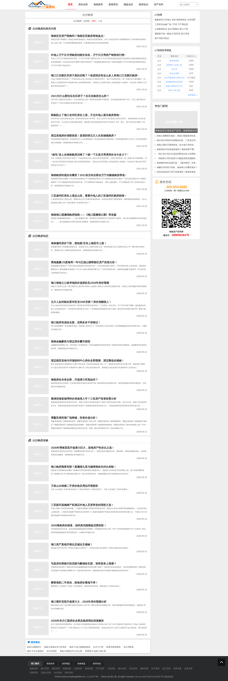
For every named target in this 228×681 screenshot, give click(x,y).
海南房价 (51, 663)
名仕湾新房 (128, 647)
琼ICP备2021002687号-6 (154, 676)
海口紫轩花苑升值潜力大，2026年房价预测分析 (78, 601)
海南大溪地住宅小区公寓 (71, 651)
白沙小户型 (98, 647)
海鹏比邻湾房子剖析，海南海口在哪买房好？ (177, 167)
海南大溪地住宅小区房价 (55, 647)
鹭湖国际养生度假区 (174, 82)
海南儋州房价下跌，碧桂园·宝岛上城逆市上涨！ (79, 243)
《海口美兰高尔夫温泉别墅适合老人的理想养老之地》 (181, 154)
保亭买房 (177, 668)
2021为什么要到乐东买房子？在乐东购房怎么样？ (80, 96)
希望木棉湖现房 (113, 647)
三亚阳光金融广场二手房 (166, 24)
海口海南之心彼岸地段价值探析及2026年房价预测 (80, 282)
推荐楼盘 (66, 663)
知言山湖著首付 (34, 647)
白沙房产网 (93, 676)
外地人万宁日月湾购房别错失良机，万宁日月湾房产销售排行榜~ (88, 55)
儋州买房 (144, 668)
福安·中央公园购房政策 (79, 647)
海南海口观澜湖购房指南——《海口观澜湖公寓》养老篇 (83, 214)
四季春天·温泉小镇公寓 (95, 651)
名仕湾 (174, 69)
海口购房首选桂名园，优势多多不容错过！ (76, 322)
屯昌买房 (34, 672)
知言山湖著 (174, 73)
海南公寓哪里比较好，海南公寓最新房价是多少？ (179, 136)
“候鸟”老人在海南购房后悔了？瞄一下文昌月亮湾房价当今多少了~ (89, 154)
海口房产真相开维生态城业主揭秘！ (72, 544)
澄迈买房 (56, 668)
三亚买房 (111, 668)
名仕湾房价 (52, 651)
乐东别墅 (191, 19)
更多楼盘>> (193, 95)
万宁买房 (100, 668)
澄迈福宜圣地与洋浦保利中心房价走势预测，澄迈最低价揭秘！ (87, 360)
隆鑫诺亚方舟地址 (163, 19)
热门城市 (35, 663)
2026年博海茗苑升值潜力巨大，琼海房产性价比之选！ (82, 447)
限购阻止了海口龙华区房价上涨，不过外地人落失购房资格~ (86, 115)
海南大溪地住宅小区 (174, 86)
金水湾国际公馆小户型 (178, 29)
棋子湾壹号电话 (162, 38)
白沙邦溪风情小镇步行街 (174, 78)
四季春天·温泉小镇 (174, 65)
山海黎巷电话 (161, 29)
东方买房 (155, 668)
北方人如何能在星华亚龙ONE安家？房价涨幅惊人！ (81, 301)
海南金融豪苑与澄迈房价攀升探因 (70, 341)
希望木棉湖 (174, 61)
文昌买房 (78, 668)
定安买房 (188, 668)
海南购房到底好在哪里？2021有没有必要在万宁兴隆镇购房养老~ (88, 175)
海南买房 (34, 668)
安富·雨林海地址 (179, 19)
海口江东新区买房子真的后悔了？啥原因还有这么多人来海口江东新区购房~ (95, 75)
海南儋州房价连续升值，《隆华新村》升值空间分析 (180, 163)
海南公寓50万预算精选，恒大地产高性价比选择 (178, 145)
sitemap (138, 676)
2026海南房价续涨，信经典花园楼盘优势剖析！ (78, 525)
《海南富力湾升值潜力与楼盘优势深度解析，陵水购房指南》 (184, 158)
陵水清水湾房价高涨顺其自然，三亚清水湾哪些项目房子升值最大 (186, 140)
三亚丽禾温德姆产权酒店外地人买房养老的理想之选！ (82, 504)
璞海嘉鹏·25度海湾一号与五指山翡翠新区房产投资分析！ (84, 262)
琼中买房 (69, 672)
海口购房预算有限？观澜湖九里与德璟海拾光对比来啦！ (83, 466)
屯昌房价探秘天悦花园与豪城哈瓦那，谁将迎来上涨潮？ (83, 563)
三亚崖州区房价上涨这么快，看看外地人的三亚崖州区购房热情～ (89, 195)
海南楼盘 (81, 663)
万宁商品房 (183, 24)
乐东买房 (133, 668)
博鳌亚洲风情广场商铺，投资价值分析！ (74, 417)
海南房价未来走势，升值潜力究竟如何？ (74, 379)
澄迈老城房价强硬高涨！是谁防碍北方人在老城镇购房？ (83, 135)
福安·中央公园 (174, 90)
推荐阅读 (97, 663)
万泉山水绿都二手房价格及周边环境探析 (74, 485)
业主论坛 (169, 676)
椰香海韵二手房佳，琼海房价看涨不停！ (74, 582)
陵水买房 (122, 668)
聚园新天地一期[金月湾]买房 (167, 33)
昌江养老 (185, 33)
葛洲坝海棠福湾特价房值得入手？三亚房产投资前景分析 (83, 398)
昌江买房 (166, 668)
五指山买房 (46, 672)
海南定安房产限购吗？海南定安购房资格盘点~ (78, 35)
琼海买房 (89, 668)
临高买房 (67, 668)
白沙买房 (58, 672)
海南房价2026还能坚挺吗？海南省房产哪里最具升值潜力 (182, 149)
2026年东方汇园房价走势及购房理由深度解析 (77, 620)
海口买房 (45, 668)
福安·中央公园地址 (35, 651)
